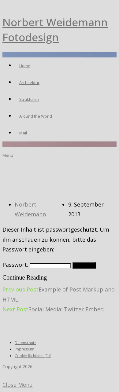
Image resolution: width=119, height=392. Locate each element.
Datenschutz (25, 342)
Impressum (24, 349)
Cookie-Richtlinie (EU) (33, 355)
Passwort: (36, 264)
